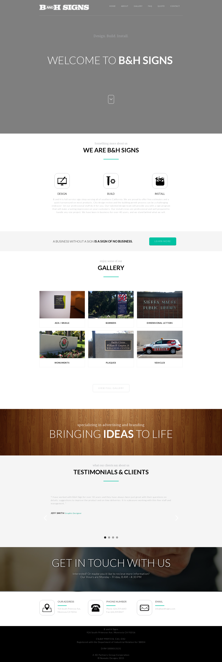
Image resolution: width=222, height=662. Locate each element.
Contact (175, 6)
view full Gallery (111, 388)
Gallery (138, 6)
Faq (150, 6)
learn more (163, 241)
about (124, 6)
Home (112, 6)
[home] (64, 6)
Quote (161, 6)
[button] (45, 518)
